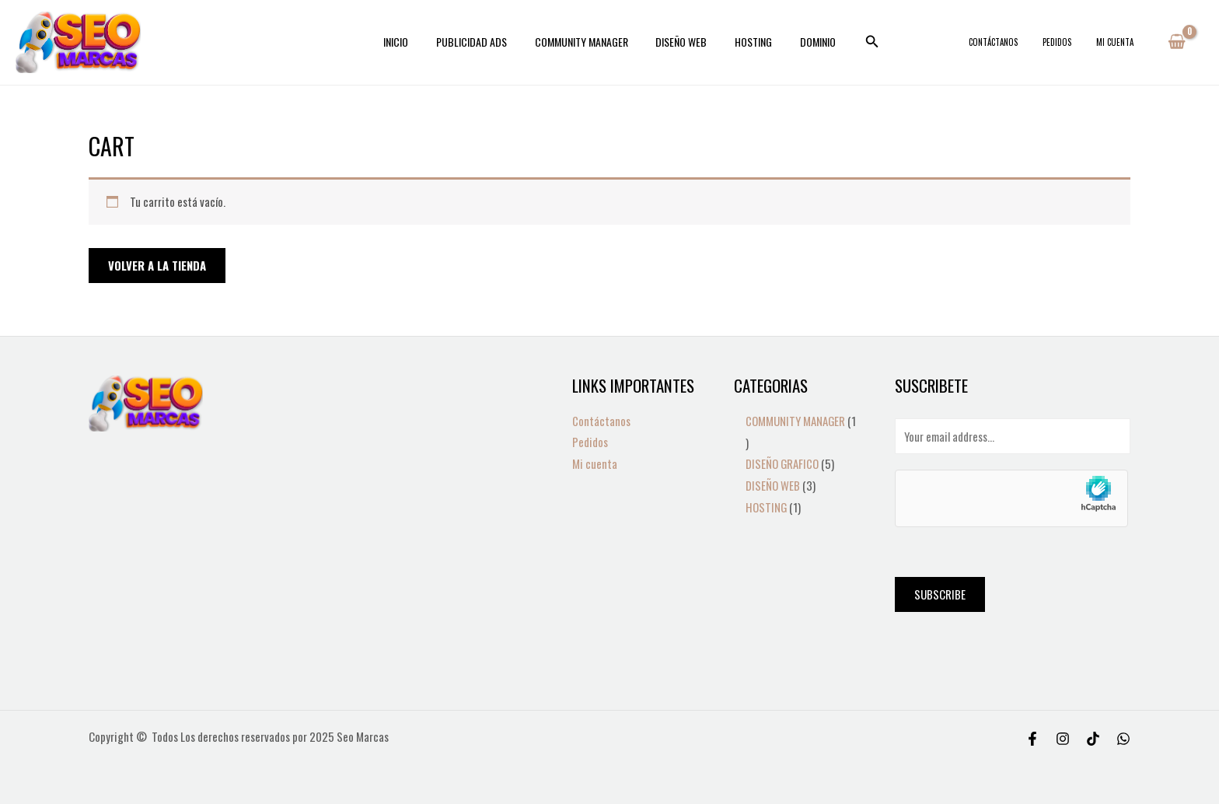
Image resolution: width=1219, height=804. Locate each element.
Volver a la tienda (157, 265)
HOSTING (744, 41)
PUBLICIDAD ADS (480, 41)
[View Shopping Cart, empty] (1176, 42)
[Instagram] (1063, 739)
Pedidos (1075, 42)
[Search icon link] (854, 42)
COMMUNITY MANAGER (584, 41)
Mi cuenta (1121, 42)
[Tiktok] (1093, 739)
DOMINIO (803, 41)
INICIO (411, 41)
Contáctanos (1024, 42)
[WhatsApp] (1123, 739)
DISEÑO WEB (678, 41)
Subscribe (940, 594)
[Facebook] (1032, 739)
